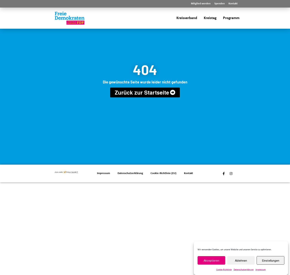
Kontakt (233, 3)
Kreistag (210, 18)
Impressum (260, 270)
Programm (231, 18)
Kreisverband (186, 18)
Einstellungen (270, 261)
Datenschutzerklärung (244, 270)
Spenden (219, 3)
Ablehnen (241, 261)
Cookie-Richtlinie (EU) (163, 173)
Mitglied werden (201, 3)
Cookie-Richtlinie (224, 270)
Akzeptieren (211, 261)
